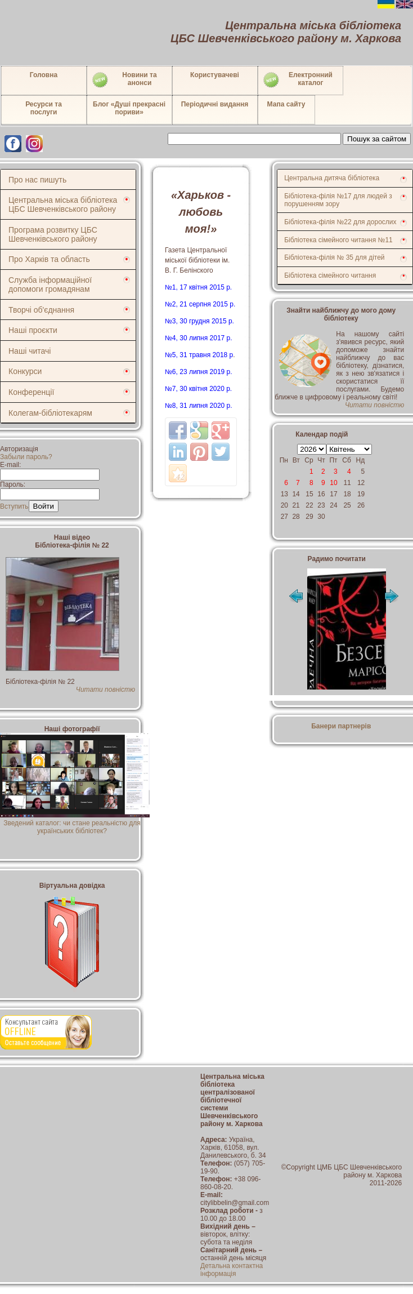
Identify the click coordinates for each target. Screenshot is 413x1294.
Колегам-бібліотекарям (50, 412)
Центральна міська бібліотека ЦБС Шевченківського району (62, 204)
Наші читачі (29, 350)
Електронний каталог (297, 80)
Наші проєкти (32, 330)
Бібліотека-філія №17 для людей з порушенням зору (338, 200)
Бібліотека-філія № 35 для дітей (334, 257)
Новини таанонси (124, 80)
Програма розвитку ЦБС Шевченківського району (52, 234)
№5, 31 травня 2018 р (199, 355)
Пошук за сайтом (376, 139)
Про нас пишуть (37, 179)
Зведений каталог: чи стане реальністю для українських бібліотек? (75, 823)
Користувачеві (214, 75)
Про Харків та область (49, 259)
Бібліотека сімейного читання (330, 275)
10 (333, 483)
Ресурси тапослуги (43, 108)
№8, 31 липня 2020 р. (198, 406)
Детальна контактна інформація (231, 1270)
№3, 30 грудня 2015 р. (199, 321)
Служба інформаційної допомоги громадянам (50, 284)
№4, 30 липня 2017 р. (198, 338)
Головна (43, 75)
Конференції (31, 392)
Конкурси (25, 371)
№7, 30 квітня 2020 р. (198, 389)
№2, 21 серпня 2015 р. (200, 304)
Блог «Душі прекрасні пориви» (129, 108)
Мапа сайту (286, 104)
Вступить (14, 506)
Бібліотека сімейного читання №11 (338, 240)
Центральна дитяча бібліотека (331, 178)
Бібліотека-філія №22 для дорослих (340, 222)
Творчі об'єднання (41, 309)
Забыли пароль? (26, 457)
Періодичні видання (215, 104)
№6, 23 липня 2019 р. (198, 372)
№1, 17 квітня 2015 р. (198, 287)
